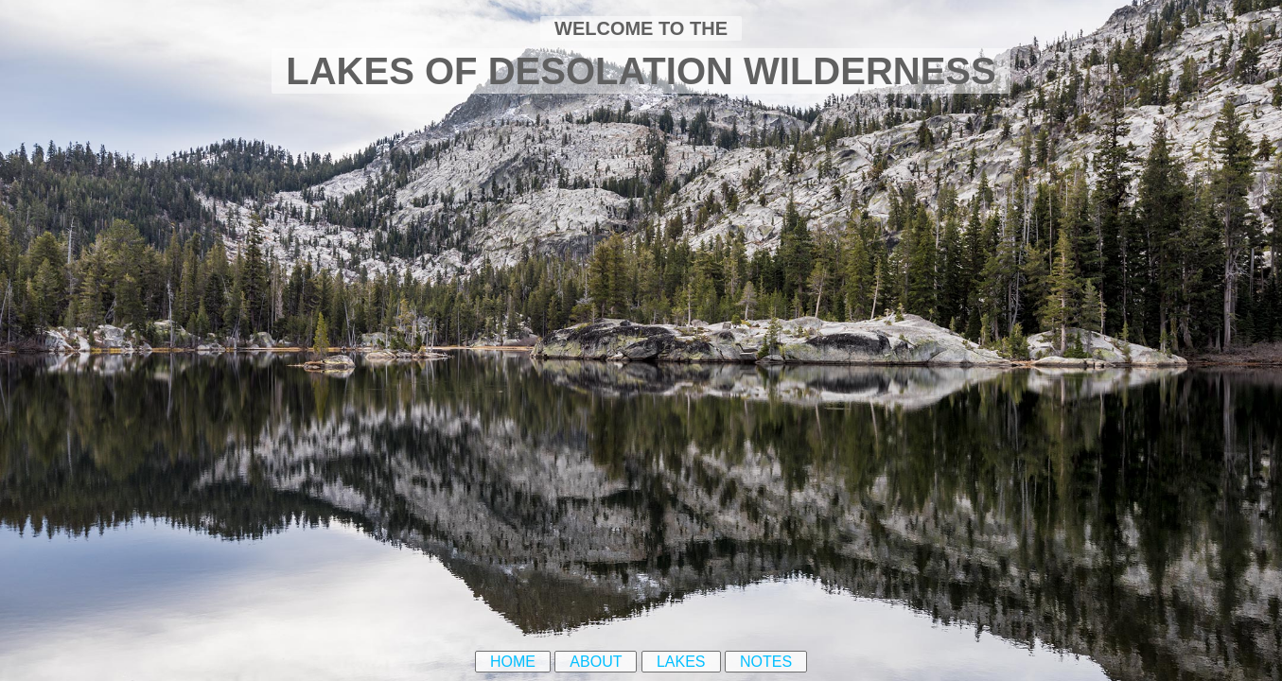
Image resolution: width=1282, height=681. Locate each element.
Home (513, 662)
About (596, 662)
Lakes (681, 662)
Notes (766, 662)
